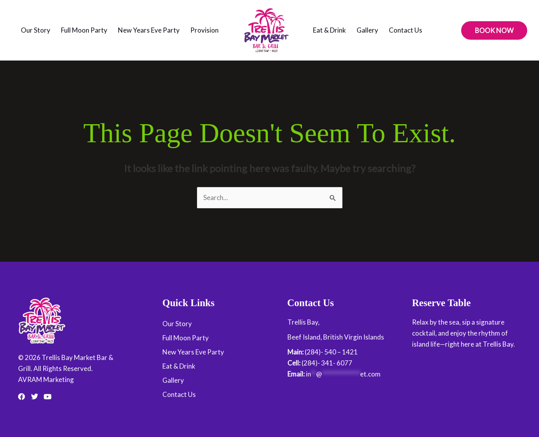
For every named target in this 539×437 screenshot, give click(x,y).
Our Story (35, 30)
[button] (494, 30)
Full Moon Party (84, 30)
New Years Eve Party (149, 30)
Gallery (367, 30)
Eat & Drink (329, 30)
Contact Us (405, 30)
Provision (204, 30)
